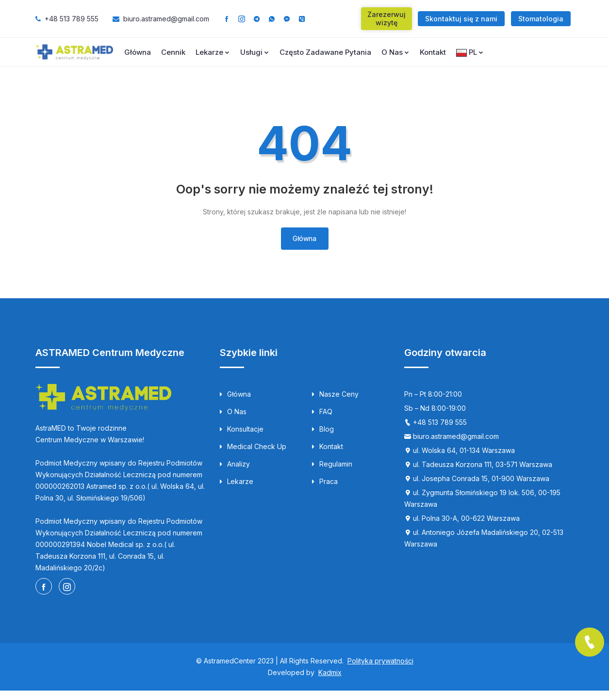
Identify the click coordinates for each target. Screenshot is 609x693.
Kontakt (433, 52)
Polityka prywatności (380, 663)
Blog (323, 431)
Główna (137, 52)
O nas (395, 52)
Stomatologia (540, 19)
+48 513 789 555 (72, 19)
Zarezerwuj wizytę (386, 18)
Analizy (235, 466)
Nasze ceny (335, 396)
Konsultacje (241, 431)
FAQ (322, 413)
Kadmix (330, 675)
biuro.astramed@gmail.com (166, 19)
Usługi (254, 52)
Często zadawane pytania (325, 52)
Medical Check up (253, 448)
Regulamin (332, 466)
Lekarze (213, 52)
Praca (325, 483)
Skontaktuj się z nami (461, 19)
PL (470, 52)
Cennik (173, 52)
